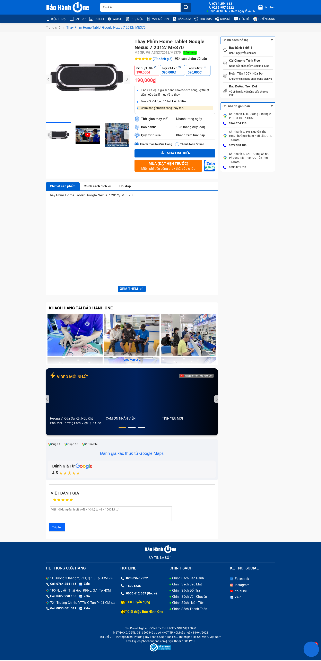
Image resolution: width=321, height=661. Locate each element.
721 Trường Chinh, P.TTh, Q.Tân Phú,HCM (80, 604)
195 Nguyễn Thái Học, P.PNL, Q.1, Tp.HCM (80, 592)
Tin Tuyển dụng (135, 603)
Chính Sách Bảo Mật (187, 586)
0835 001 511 (234, 167)
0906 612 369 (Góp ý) (139, 595)
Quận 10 (71, 445)
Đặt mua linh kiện (174, 153)
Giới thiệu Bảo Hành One (142, 613)
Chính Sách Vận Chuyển (189, 598)
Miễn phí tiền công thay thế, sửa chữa (168, 166)
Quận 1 (54, 445)
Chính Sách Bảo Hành (188, 580)
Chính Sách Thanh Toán (189, 610)
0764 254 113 (234, 123)
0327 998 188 (234, 146)
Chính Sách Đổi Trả (186, 592)
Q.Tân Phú (90, 445)
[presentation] (49, 79)
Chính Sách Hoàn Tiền (188, 604)
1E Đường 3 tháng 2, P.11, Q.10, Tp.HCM (79, 580)
